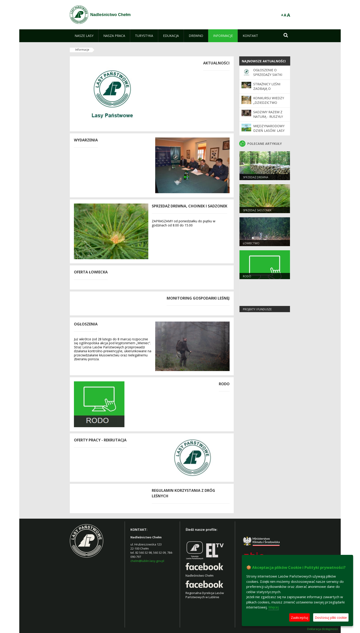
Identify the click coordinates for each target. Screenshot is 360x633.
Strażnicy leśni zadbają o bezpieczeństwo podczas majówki (268, 91)
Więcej (273, 607)
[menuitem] (84, 35)
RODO (247, 276)
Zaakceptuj (299, 617)
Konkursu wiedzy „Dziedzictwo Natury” (268, 103)
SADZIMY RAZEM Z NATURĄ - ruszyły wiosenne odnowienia (268, 119)
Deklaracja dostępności (322, 629)
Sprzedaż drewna (255, 177)
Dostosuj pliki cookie (331, 617)
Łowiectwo (251, 243)
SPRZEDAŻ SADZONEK (257, 210)
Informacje (82, 50)
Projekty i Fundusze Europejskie (257, 311)
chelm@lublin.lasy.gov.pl (147, 561)
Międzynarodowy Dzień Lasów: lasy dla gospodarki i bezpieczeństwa (268, 133)
